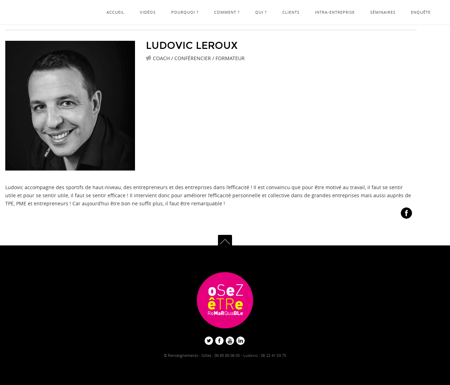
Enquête (421, 12)
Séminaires (383, 12)
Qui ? (261, 12)
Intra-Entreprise (335, 12)
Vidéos (148, 12)
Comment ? (227, 12)
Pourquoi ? (185, 12)
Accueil (115, 12)
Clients (291, 12)
